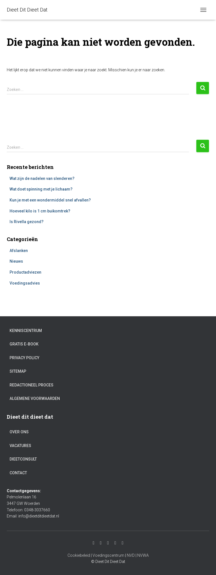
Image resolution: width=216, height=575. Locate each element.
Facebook (108, 543)
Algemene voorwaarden (35, 398)
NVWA (143, 555)
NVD (131, 555)
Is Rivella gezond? (27, 221)
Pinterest (122, 543)
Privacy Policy (24, 358)
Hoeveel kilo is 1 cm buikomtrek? (40, 211)
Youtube (100, 543)
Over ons (19, 432)
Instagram (93, 543)
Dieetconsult (23, 459)
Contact (18, 473)
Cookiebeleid (79, 555)
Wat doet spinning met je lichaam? (41, 189)
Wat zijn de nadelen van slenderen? (42, 178)
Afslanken (19, 250)
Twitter (115, 543)
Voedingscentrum (108, 555)
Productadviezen (25, 272)
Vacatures (20, 445)
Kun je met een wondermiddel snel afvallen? (50, 200)
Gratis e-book (24, 344)
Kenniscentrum (26, 330)
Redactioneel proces (31, 385)
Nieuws (16, 261)
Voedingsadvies (25, 283)
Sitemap (18, 371)
